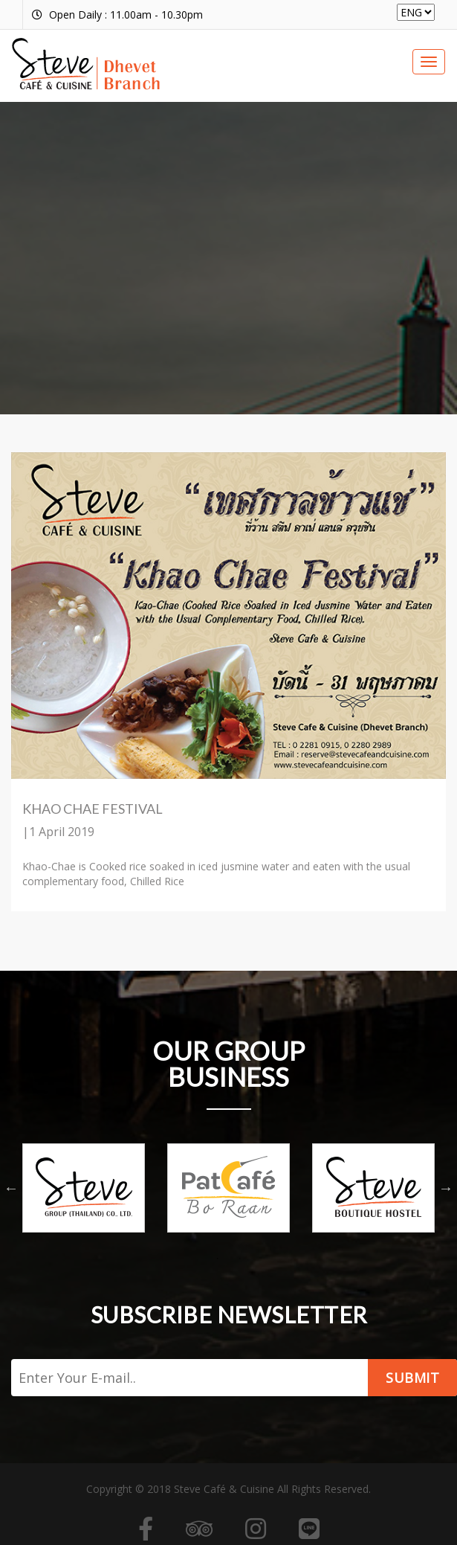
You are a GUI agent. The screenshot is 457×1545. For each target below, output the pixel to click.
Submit (412, 1378)
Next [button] (445, 1188)
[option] (83, 1188)
